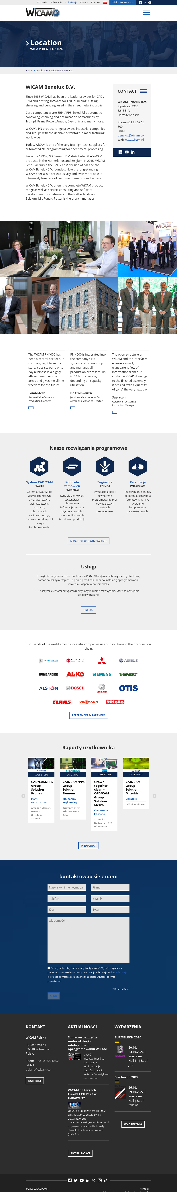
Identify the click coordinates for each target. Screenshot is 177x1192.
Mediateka (88, 827)
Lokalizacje (71, 2)
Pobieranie (56, 2)
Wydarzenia (133, 1105)
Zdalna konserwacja (122, 2)
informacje (121, 953)
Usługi (88, 610)
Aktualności (80, 1135)
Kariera (84, 2)
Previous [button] (23, 777)
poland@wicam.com (39, 1051)
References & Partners (88, 697)
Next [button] (154, 777)
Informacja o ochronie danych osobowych (126, 1173)
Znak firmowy (141, 1177)
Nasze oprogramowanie (88, 541)
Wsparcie (42, 2)
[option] (47, 382)
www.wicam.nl (134, 140)
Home (29, 70)
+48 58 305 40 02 (47, 1042)
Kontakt (95, 2)
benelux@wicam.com (132, 135)
